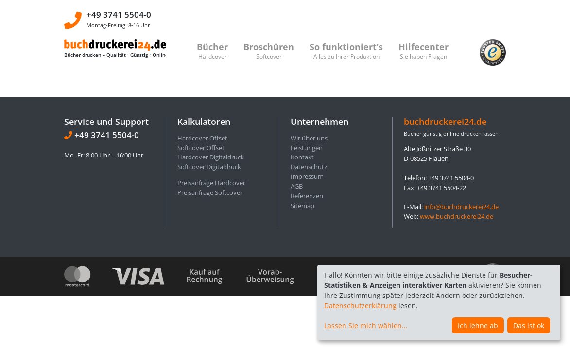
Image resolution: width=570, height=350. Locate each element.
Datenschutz (309, 166)
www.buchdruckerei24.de (456, 216)
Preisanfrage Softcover (209, 192)
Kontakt (302, 157)
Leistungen (307, 147)
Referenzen (307, 196)
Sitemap (302, 205)
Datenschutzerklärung (360, 305)
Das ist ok (528, 325)
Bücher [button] (212, 50)
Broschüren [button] (268, 50)
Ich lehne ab (478, 325)
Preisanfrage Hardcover (211, 182)
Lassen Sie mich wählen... (366, 325)
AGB (297, 186)
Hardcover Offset (202, 138)
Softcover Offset (201, 147)
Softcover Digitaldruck (209, 166)
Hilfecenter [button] (423, 50)
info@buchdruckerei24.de (461, 206)
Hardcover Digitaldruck (210, 157)
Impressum (307, 176)
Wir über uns (309, 138)
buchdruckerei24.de (445, 121)
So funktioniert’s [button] (346, 50)
